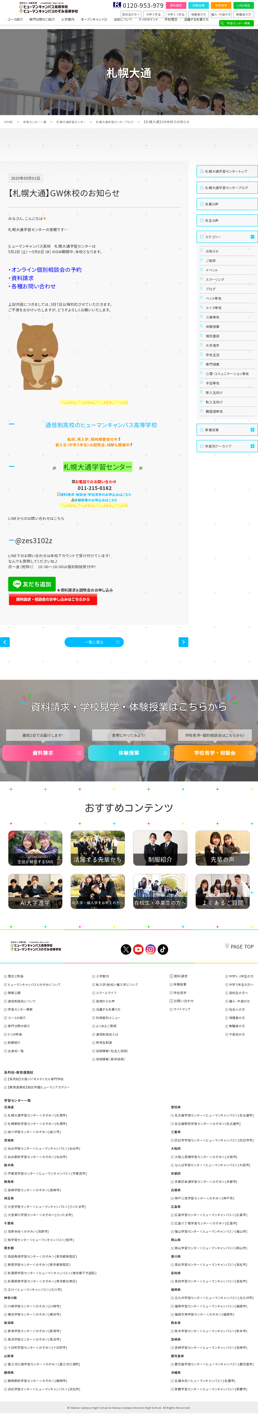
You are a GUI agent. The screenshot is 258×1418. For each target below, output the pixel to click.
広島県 (170, 1213)
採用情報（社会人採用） (114, 1059)
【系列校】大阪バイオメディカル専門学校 (37, 1087)
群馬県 (9, 1188)
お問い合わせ (185, 1010)
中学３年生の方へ (240, 993)
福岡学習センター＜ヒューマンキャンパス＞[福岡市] (208, 1311)
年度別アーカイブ (218, 506)
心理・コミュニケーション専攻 (228, 417)
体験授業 (198, 5)
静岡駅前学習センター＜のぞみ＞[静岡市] (39, 1385)
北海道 (9, 1115)
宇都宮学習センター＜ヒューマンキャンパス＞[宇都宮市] (50, 1180)
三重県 (170, 1139)
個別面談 (214, 365)
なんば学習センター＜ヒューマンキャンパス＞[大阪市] (210, 1172)
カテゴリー (213, 236)
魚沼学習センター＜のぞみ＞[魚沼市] (36, 1344)
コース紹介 (15, 23)
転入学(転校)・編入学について (120, 993)
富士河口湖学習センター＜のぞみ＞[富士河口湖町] (46, 1369)
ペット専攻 (215, 315)
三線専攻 (214, 340)
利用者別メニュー (110, 1026)
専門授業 (214, 402)
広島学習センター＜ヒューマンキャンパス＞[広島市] (208, 1221)
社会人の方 (235, 1018)
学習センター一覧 (37, 121)
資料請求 (176, 5)
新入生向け (216, 445)
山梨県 (9, 1360)
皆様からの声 (107, 1010)
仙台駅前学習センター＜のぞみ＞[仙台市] (39, 1164)
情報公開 (15, 1002)
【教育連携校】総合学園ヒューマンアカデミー (41, 1095)
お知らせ (213, 252)
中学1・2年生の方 (240, 985)
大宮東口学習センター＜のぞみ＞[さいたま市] (42, 1221)
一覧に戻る (94, 643)
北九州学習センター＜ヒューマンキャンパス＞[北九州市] (212, 1303)
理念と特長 (16, 985)
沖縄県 (170, 1377)
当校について (123, 23)
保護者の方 (198, 14)
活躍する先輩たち (196, 23)
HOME (9, 121)
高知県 (170, 1278)
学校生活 (214, 390)
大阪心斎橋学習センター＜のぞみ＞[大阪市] (203, 1164)
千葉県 (9, 1229)
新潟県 (9, 1328)
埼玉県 (9, 1205)
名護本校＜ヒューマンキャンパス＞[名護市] (202, 1385)
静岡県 (9, 1377)
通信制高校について (23, 1010)
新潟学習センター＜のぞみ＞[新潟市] (36, 1336)
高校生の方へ (131, 14)
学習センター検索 (238, 23)
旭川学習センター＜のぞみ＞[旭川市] (36, 1139)
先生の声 (212, 220)
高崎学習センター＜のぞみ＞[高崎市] (36, 1197)
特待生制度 (106, 1051)
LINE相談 (243, 5)
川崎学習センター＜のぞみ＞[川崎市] (36, 1311)
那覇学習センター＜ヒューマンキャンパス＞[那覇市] (208, 1393)
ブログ (211, 302)
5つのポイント (148, 23)
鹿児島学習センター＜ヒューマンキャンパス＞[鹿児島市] (212, 1369)
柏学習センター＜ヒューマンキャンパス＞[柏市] (43, 1246)
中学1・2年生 (176, 14)
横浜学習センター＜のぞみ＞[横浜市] (36, 1319)
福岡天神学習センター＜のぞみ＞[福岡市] (201, 1319)
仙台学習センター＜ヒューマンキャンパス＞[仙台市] (47, 1156)
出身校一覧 (16, 1059)
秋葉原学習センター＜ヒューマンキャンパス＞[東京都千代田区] (55, 1278)
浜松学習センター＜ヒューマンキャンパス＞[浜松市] (47, 1393)
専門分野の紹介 (20, 1034)
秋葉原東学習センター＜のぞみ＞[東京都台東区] (45, 1287)
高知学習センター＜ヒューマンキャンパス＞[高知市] (208, 1287)
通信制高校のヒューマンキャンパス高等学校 (101, 424)
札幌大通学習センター (77, 121)
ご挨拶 (211, 265)
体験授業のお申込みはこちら (96, 499)
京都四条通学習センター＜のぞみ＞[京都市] (203, 1188)
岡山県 (170, 1246)
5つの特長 (16, 1043)
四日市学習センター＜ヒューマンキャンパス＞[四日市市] (212, 1147)
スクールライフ (108, 1002)
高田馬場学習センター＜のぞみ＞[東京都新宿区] (45, 1262)
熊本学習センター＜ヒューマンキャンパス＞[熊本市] (208, 1336)
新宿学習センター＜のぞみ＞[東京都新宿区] (41, 1270)
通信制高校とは (109, 1043)
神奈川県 (11, 1303)
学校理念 (171, 23)
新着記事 (212, 490)
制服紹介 (15, 1051)
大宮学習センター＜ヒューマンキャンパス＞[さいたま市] (50, 1213)
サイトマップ (184, 1018)
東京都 (9, 1254)
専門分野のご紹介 (42, 23)
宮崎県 (170, 1344)
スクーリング (216, 290)
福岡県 (170, 1295)
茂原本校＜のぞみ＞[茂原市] (30, 1238)
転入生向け (216, 458)
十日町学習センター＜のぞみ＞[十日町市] (39, 1352)
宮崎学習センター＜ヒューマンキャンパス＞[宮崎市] (208, 1352)
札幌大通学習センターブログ (126, 121)
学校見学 (221, 5)
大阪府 (170, 1156)
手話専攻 (214, 433)
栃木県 (9, 1172)
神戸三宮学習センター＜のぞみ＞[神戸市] (201, 1205)
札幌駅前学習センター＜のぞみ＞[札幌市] (39, 1131)
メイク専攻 (215, 327)
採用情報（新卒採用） (113, 1067)
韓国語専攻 (216, 470)
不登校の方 (235, 1043)
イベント (213, 277)
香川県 (170, 1262)
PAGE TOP (242, 956)
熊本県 (170, 1328)
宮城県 (9, 1147)
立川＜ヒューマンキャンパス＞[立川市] (37, 1295)
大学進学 (214, 377)
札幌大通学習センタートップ (226, 171)
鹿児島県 (172, 1360)
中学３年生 (153, 14)
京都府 (170, 1180)
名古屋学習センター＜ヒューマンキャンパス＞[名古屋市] (212, 1123)
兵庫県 (170, 1197)
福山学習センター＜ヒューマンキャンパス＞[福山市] (208, 1238)
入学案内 (67, 23)
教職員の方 (243, 14)
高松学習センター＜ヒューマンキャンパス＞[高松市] (208, 1270)
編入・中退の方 (221, 14)
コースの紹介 (18, 1026)
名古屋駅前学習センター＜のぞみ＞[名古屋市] (205, 1131)
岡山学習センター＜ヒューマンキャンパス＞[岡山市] (208, 1254)
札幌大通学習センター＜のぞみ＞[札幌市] (39, 1123)
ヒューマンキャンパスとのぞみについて (36, 993)
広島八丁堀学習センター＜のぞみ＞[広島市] (203, 1229)
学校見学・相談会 (215, 759)
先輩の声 (212, 204)
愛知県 (170, 1115)
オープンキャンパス (94, 23)
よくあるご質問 (108, 1034)
